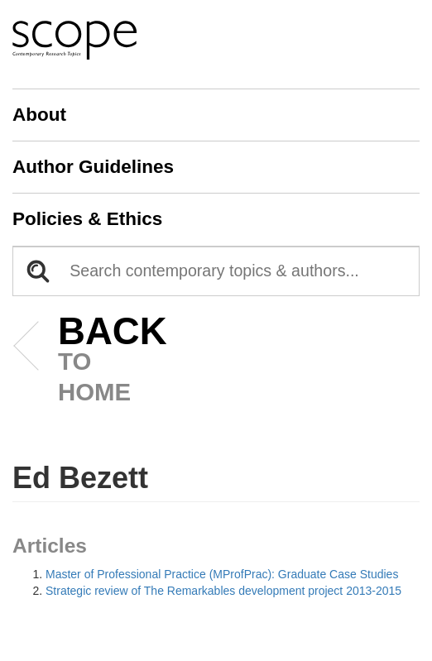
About (39, 114)
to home (87, 361)
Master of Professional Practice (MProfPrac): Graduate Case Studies (222, 574)
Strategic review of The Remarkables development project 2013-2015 (223, 590)
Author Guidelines (93, 166)
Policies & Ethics (87, 218)
